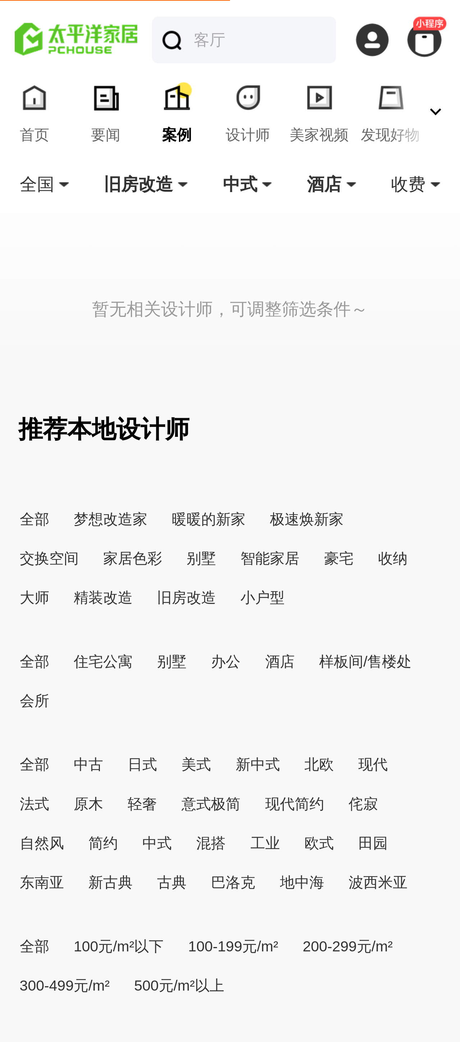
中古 (88, 764)
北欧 (319, 764)
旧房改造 (186, 597)
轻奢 (142, 804)
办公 (225, 661)
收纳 (393, 558)
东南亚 (42, 882)
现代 (373, 764)
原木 (88, 804)
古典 (172, 882)
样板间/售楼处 (365, 661)
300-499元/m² (65, 985)
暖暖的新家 (208, 519)
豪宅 (339, 558)
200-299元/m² (347, 946)
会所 (34, 701)
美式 (196, 764)
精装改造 (103, 597)
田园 (373, 843)
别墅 (201, 558)
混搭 (211, 843)
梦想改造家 (110, 519)
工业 (265, 843)
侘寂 (363, 804)
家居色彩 (132, 558)
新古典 (110, 882)
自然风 (42, 843)
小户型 (262, 597)
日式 (142, 764)
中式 (157, 843)
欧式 (319, 843)
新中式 (258, 764)
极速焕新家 (307, 519)
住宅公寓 (103, 661)
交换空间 (49, 558)
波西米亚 (378, 882)
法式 (34, 804)
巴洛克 (233, 882)
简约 (103, 843)
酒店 (280, 661)
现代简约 (294, 804)
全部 (34, 519)
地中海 (302, 882)
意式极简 (210, 804)
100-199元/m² (233, 946)
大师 (34, 597)
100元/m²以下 (119, 946)
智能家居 (269, 558)
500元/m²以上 (179, 985)
